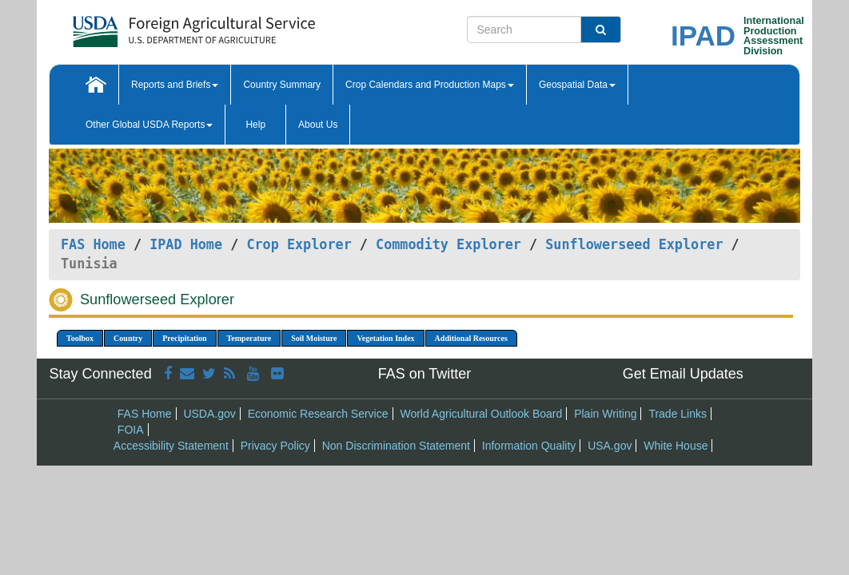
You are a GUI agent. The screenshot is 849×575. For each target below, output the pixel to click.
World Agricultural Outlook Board (481, 413)
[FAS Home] (154, 26)
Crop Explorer (298, 244)
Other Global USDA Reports (149, 124)
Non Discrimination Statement (396, 445)
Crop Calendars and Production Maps (429, 84)
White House (676, 445)
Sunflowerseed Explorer (634, 244)
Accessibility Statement (171, 445)
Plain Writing (605, 413)
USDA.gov (209, 413)
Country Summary (282, 84)
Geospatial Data (577, 84)
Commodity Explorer (448, 244)
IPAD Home (185, 244)
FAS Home (93, 244)
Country (128, 338)
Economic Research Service (318, 413)
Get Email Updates (683, 374)
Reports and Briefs (174, 84)
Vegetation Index (385, 338)
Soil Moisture (314, 338)
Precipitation (184, 338)
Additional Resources (471, 338)
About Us (317, 124)
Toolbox (80, 338)
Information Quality (529, 445)
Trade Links (677, 413)
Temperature (249, 338)
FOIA (131, 429)
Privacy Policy (275, 445)
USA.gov (610, 445)
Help (255, 124)
